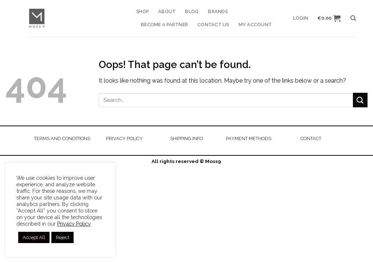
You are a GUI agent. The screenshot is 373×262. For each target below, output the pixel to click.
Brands (218, 11)
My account (255, 24)
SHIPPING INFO (186, 138)
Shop (142, 11)
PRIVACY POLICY (124, 138)
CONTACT (311, 138)
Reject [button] (62, 237)
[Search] (353, 18)
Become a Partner (164, 24)
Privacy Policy (74, 224)
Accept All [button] (34, 237)
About (167, 11)
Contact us (213, 24)
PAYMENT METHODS (248, 138)
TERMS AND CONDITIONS (62, 138)
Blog (192, 11)
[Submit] (360, 100)
